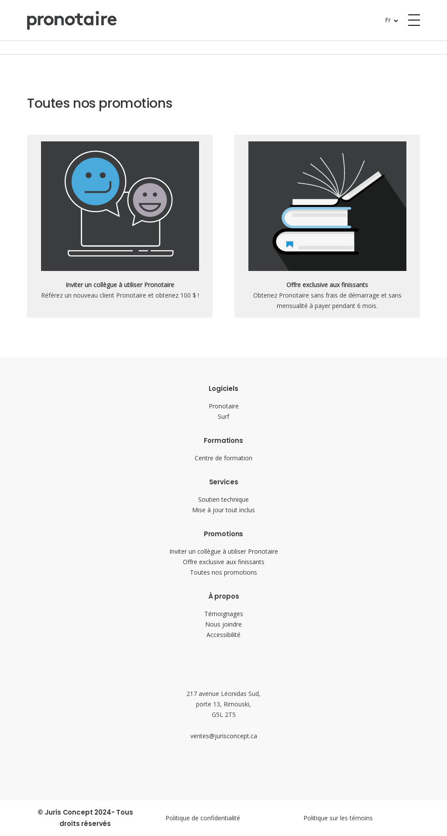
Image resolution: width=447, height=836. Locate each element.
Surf (223, 416)
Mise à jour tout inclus (223, 510)
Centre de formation (223, 458)
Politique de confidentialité (202, 818)
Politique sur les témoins (338, 818)
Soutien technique (223, 499)
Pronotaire (224, 406)
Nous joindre (223, 624)
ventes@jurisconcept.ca (223, 736)
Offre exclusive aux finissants (224, 562)
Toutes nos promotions (223, 572)
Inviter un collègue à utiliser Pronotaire (223, 551)
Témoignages (223, 614)
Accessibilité (223, 634)
